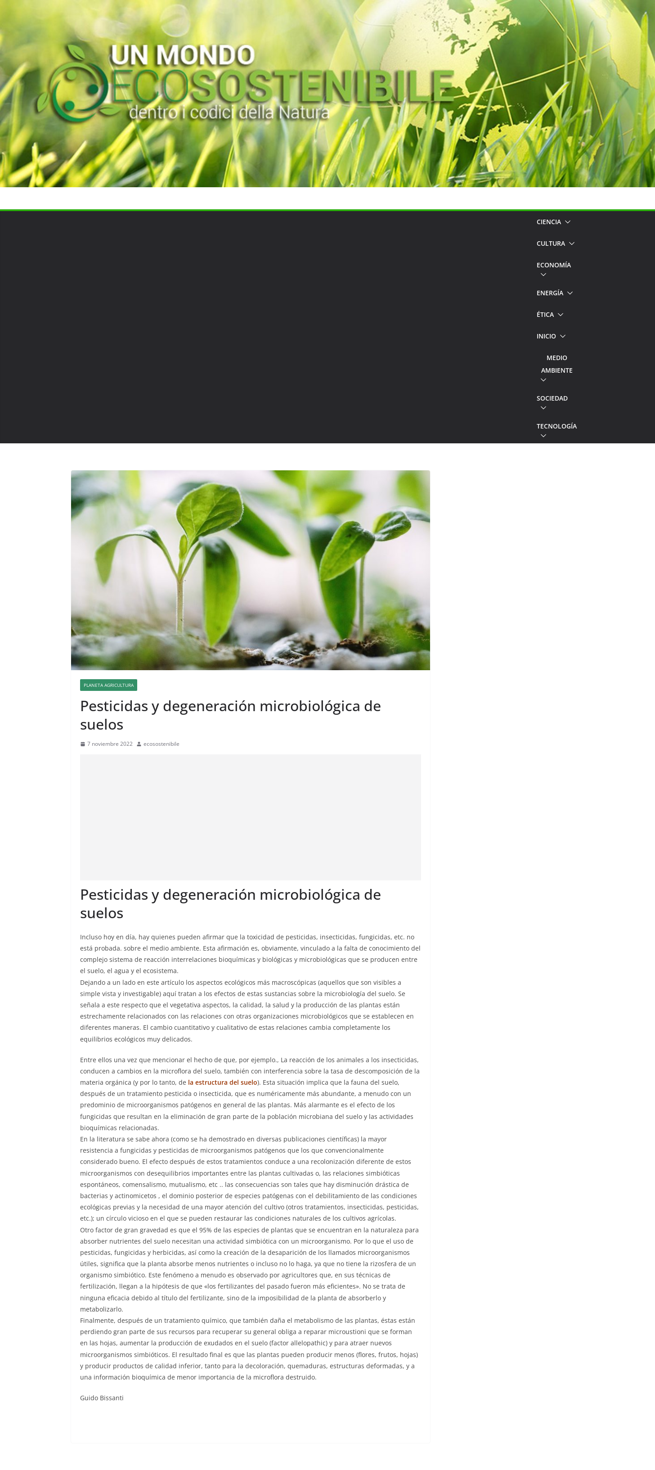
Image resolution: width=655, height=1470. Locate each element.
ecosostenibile (161, 744)
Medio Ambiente (557, 363)
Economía (554, 265)
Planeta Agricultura (109, 685)
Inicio (546, 336)
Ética (545, 314)
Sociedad (552, 398)
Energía (550, 293)
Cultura (551, 243)
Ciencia (549, 221)
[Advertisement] (300, 327)
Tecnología (557, 426)
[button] (566, 222)
